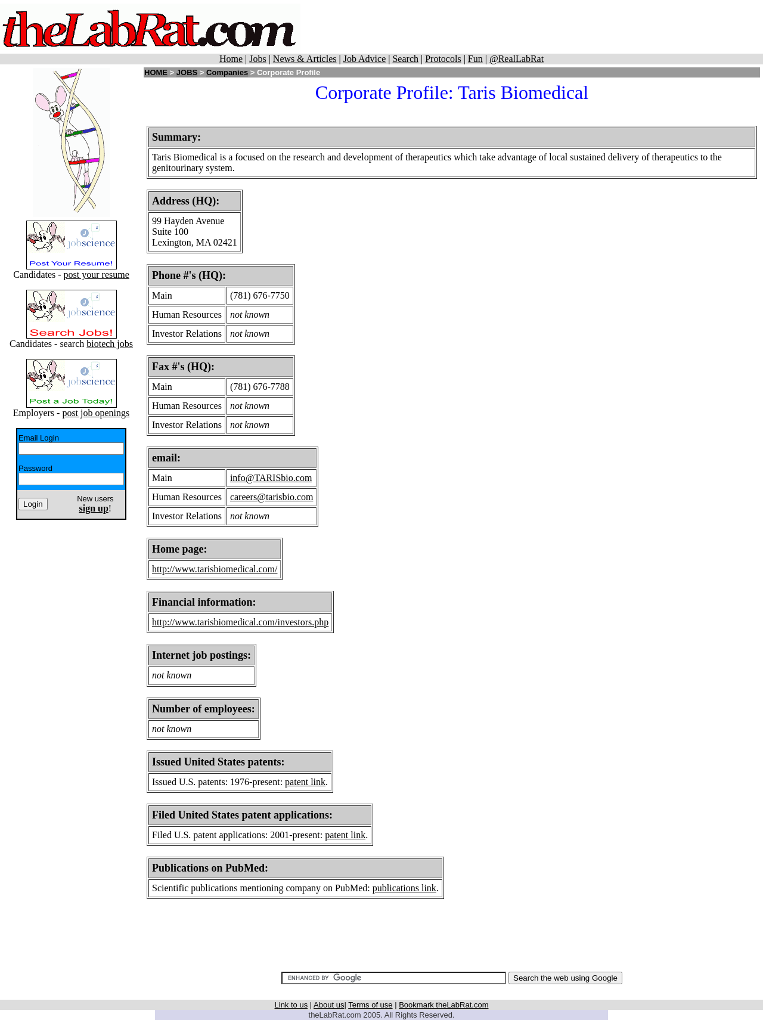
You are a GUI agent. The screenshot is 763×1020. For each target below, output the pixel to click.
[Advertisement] (532, 27)
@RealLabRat (516, 59)
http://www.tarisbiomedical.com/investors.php (240, 622)
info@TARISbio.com (271, 478)
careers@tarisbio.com (272, 497)
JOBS (186, 72)
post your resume (96, 274)
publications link (404, 888)
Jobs (257, 59)
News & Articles (305, 59)
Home (231, 59)
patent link (305, 782)
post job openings (95, 413)
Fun (475, 59)
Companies (227, 72)
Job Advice (364, 59)
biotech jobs (109, 344)
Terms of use (370, 1004)
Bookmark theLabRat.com (443, 1004)
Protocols (443, 59)
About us (329, 1004)
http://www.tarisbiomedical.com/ (214, 569)
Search (405, 59)
